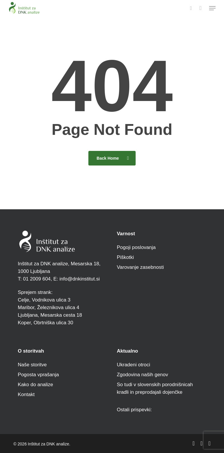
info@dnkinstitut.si (80, 279)
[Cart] (200, 8)
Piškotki (125, 257)
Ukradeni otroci (133, 364)
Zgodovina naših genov (142, 374)
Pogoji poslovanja (136, 247)
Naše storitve (32, 364)
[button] (212, 8)
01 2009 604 (36, 279)
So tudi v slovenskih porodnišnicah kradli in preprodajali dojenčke (155, 388)
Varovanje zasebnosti (140, 267)
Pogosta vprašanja (38, 374)
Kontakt (26, 394)
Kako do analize (35, 384)
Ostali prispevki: (134, 409)
